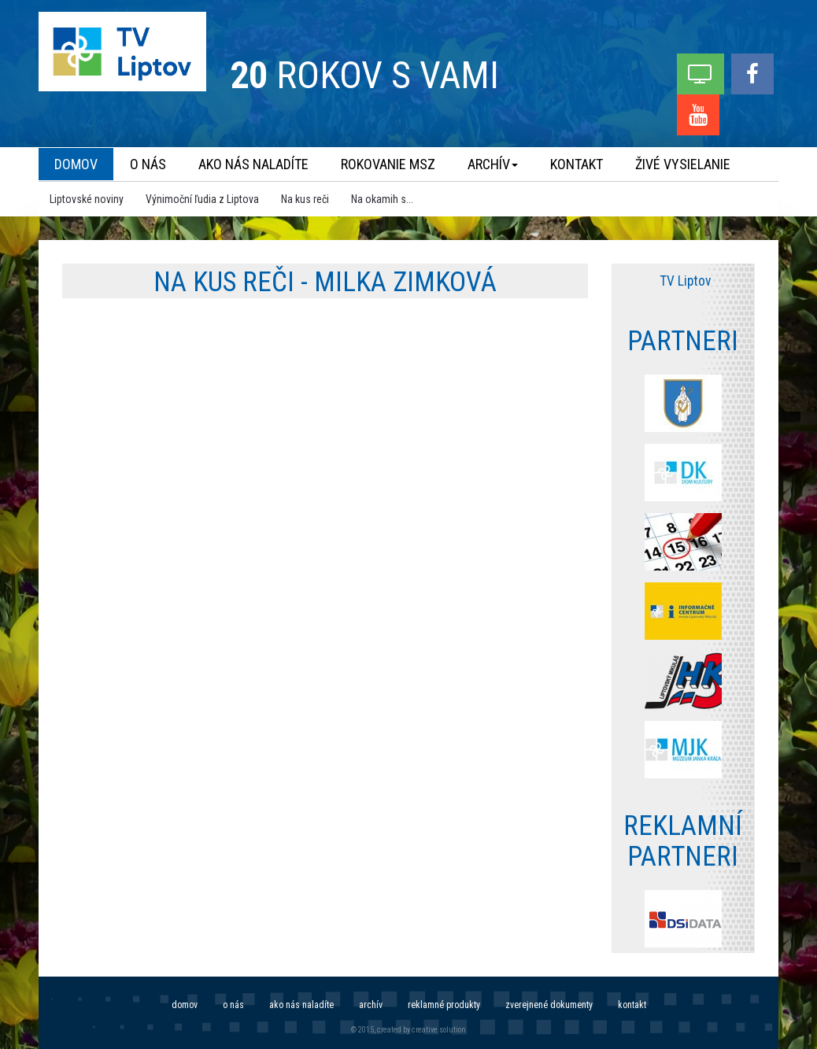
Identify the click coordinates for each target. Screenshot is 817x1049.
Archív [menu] (493, 164)
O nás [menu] (148, 164)
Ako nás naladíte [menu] (253, 164)
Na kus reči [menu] (305, 199)
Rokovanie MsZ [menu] (388, 164)
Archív (371, 1004)
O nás (233, 1004)
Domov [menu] (76, 164)
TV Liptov (685, 281)
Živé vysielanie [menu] (682, 164)
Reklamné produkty (444, 1004)
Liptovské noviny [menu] (87, 199)
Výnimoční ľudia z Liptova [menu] (202, 199)
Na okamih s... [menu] (382, 199)
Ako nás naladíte (301, 1004)
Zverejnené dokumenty (549, 1004)
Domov (185, 1004)
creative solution (439, 1029)
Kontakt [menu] (576, 164)
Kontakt (632, 1004)
